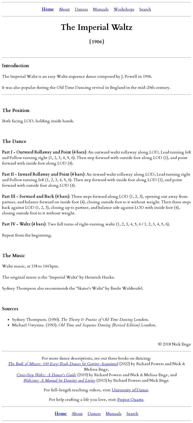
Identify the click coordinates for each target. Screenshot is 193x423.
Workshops (124, 9)
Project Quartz (130, 399)
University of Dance (130, 390)
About (64, 9)
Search (145, 9)
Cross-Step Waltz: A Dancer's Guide (46, 375)
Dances (81, 9)
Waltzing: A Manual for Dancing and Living (59, 380)
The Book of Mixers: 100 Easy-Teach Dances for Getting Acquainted (63, 364)
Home (48, 9)
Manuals (101, 9)
